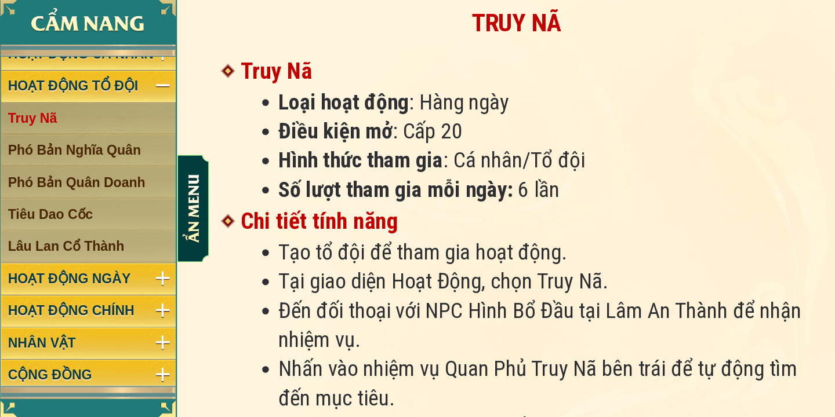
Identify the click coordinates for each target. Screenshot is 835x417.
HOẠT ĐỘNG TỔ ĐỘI (73, 85)
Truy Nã (32, 118)
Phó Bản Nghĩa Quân (74, 150)
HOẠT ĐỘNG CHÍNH (71, 311)
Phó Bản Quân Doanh (77, 182)
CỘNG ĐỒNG (50, 374)
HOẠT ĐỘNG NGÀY (69, 278)
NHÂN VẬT (42, 342)
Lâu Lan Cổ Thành (66, 246)
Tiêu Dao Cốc (50, 214)
